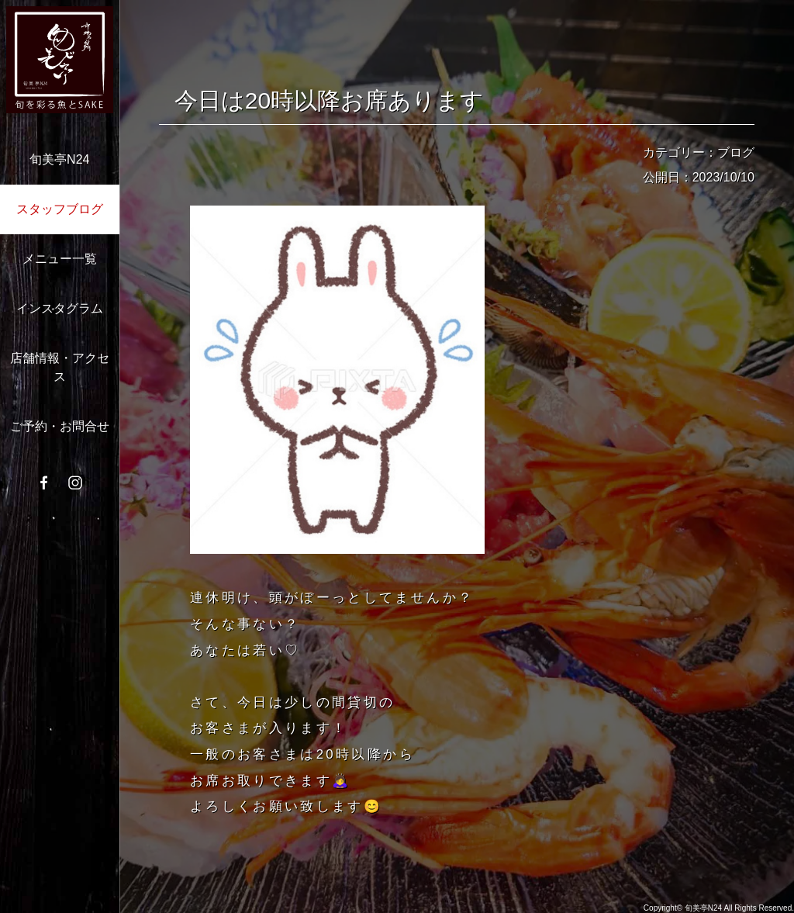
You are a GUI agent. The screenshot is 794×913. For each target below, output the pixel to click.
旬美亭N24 (59, 159)
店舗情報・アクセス (59, 367)
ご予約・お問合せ (59, 426)
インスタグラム (59, 308)
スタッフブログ (59, 209)
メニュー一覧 (59, 258)
